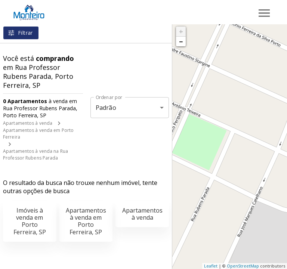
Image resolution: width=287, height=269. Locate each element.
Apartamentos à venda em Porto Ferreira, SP (86, 221)
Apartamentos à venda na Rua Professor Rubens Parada (35, 154)
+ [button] (181, 31)
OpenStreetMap (243, 266)
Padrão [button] (106, 107)
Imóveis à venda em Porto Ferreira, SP (29, 221)
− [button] (181, 41)
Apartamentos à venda (27, 123)
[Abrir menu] (264, 13)
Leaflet (210, 266)
